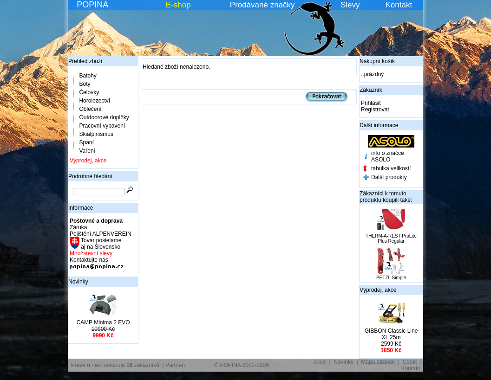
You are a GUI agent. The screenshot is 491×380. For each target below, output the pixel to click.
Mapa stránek (378, 362)
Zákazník (371, 90)
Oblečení (90, 109)
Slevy (350, 4)
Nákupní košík (377, 61)
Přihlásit (371, 103)
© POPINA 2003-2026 (241, 365)
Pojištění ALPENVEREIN (100, 234)
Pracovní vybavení (102, 125)
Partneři (175, 365)
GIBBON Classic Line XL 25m (391, 334)
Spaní (86, 142)
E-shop (178, 4)
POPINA (92, 4)
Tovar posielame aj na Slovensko (100, 243)
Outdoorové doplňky (104, 117)
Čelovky (89, 92)
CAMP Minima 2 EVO (103, 322)
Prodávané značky (262, 4)
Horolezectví (94, 100)
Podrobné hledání (90, 176)
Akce (320, 362)
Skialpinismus (96, 134)
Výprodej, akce (88, 160)
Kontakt (399, 4)
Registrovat (375, 109)
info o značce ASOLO (387, 156)
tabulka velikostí (391, 168)
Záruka (78, 227)
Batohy (87, 75)
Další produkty (389, 177)
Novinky (78, 281)
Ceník (410, 362)
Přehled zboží (85, 61)
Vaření (87, 151)
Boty (84, 84)
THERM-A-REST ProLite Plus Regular (391, 238)
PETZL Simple (391, 277)
